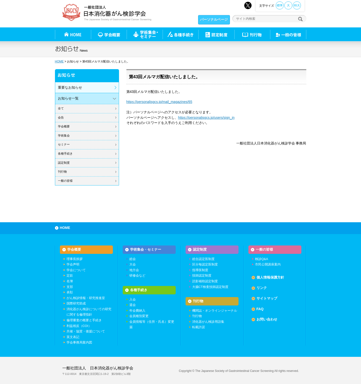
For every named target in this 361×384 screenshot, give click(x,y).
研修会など (137, 275)
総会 (132, 259)
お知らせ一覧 (68, 98)
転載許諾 (198, 327)
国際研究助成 (76, 303)
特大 (297, 5)
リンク (262, 288)
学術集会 (64, 135)
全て (61, 108)
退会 (132, 305)
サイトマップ (267, 298)
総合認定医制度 (203, 259)
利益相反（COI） (79, 326)
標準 (280, 5)
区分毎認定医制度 (205, 264)
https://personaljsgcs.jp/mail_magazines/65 (159, 102)
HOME (59, 61)
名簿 (70, 281)
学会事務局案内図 (79, 342)
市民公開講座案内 (268, 264)
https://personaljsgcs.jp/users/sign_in (206, 118)
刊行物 (252, 34)
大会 (132, 264)
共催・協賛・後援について (86, 331)
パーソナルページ (214, 19)
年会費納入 (137, 310)
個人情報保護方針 (270, 277)
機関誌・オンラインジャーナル (214, 310)
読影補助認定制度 (205, 281)
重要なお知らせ (70, 87)
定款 (70, 275)
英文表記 (73, 337)
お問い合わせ (267, 319)
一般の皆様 (65, 180)
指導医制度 (200, 270)
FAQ (260, 309)
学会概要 (64, 126)
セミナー (64, 144)
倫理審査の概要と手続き (84, 320)
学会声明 (73, 264)
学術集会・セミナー (145, 249)
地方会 (134, 270)
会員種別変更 (139, 316)
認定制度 (216, 34)
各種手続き (180, 34)
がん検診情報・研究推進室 (86, 298)
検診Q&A (261, 259)
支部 (70, 287)
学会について (76, 270)
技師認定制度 (201, 275)
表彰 (70, 292)
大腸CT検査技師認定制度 (210, 287)
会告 (61, 117)
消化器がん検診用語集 (208, 321)
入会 (132, 299)
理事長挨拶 (75, 259)
